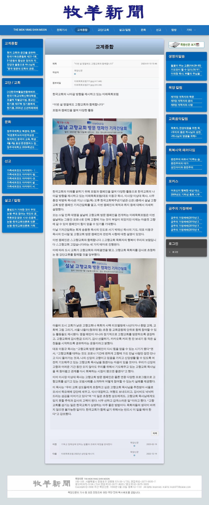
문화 (143, 29)
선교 (158, 29)
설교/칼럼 (125, 29)
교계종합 (82, 29)
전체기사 (62, 29)
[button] (115, 70)
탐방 (173, 29)
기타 (189, 29)
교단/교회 (103, 29)
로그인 (175, 252)
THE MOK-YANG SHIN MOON (30, 29)
